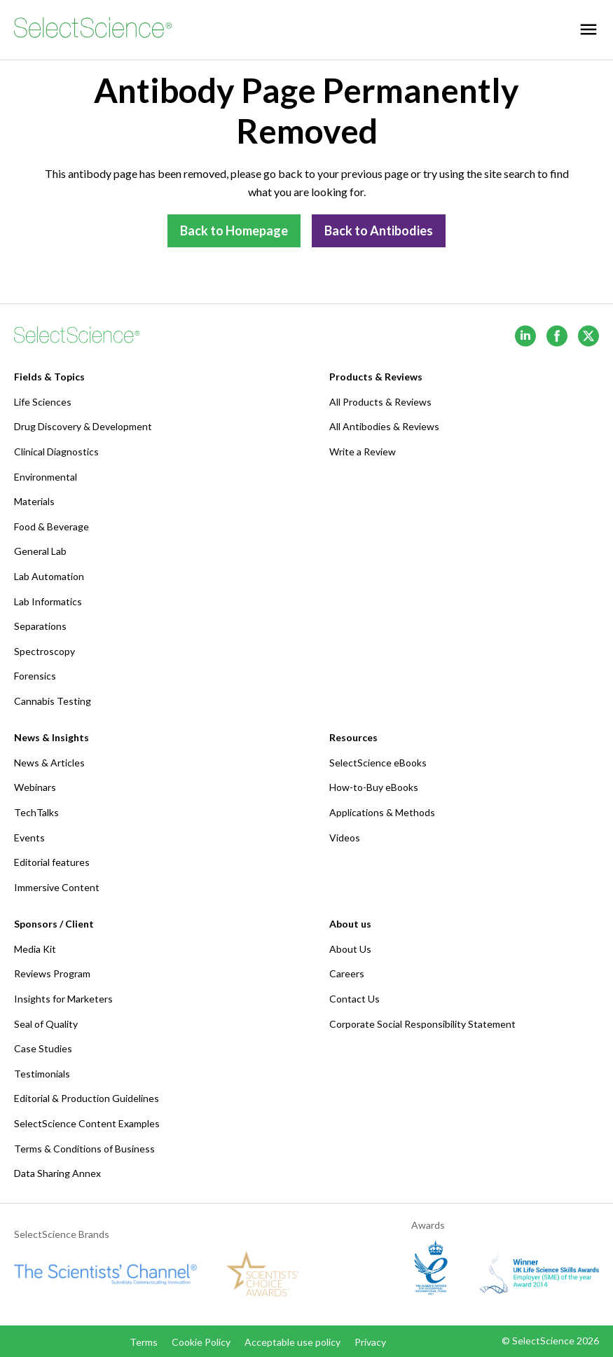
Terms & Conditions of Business (84, 1149)
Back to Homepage (234, 230)
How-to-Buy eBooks (373, 787)
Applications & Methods (382, 812)
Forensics (35, 676)
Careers (346, 973)
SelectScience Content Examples (87, 1123)
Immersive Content (56, 887)
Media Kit (35, 949)
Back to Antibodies (378, 230)
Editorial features (52, 862)
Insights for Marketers (63, 999)
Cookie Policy (201, 1342)
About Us (350, 949)
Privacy (370, 1342)
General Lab (40, 551)
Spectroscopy (44, 651)
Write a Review (362, 451)
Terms (144, 1342)
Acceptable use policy (292, 1342)
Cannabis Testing (52, 701)
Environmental (45, 477)
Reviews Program (52, 973)
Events (29, 837)
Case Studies (43, 1048)
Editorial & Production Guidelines (86, 1098)
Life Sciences (42, 402)
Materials (34, 501)
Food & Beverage (51, 526)
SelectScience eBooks (378, 763)
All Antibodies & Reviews (384, 426)
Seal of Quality (46, 1024)
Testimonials (42, 1074)
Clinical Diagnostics (56, 451)
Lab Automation (49, 576)
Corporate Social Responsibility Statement (422, 1024)
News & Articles (49, 763)
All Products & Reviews (380, 402)
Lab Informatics (48, 601)
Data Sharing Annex (57, 1173)
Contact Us (354, 999)
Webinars (35, 787)
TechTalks (36, 812)
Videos (344, 837)
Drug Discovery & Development (83, 426)
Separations (40, 626)
